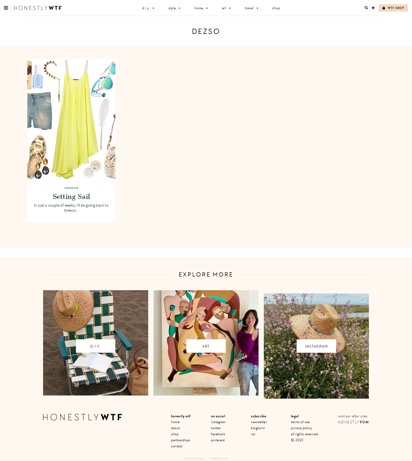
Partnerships (180, 440)
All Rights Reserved (304, 434)
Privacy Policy (301, 428)
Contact (177, 446)
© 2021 (297, 440)
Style (174, 8)
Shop (276, 8)
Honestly (353, 422)
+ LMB (225, 458)
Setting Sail (71, 196)
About (175, 428)
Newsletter (259, 422)
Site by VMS (216, 458)
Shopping (71, 188)
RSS (253, 434)
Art (227, 8)
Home (201, 8)
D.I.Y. (148, 8)
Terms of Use (300, 422)
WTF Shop (393, 8)
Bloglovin (258, 428)
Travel (252, 8)
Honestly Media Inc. (194, 458)
